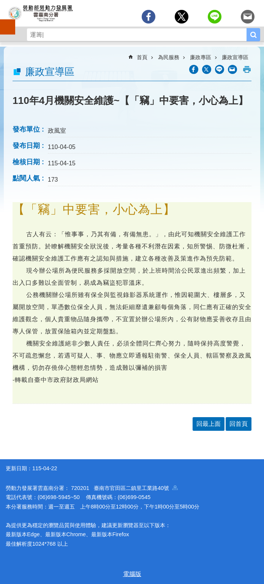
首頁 (142, 57)
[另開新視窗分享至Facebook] (148, 17)
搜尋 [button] (253, 34)
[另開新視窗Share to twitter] (181, 17)
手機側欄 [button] (4, 21)
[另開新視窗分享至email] (248, 17)
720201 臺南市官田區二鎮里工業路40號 (124, 488)
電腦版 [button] (132, 574)
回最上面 (208, 424)
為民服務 (168, 57)
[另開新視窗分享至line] (214, 17)
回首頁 (238, 424)
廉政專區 (200, 57)
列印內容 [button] (246, 69)
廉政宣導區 (235, 57)
